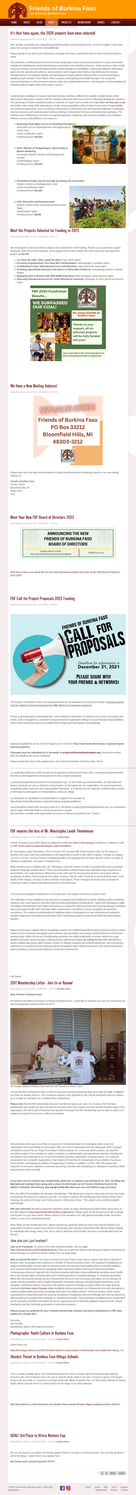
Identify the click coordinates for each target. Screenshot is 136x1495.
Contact (115, 22)
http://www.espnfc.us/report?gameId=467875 (32, 1461)
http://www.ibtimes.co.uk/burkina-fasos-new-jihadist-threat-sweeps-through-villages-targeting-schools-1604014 (65, 1404)
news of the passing (83, 842)
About (26, 22)
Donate (101, 22)
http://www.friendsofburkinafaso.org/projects (51, 1212)
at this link (53, 48)
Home (14, 22)
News (51, 22)
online (119, 1092)
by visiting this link (93, 939)
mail (110, 1092)
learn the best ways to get (113, 102)
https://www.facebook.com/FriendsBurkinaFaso (33, 1250)
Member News (63, 989)
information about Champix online (37, 1288)
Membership (84, 22)
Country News (62, 837)
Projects (66, 22)
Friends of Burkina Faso (62, 8)
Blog (39, 22)
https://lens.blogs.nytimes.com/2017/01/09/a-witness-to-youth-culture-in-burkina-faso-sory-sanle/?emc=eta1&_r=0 (66, 1350)
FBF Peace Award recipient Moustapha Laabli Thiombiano (42, 846)
